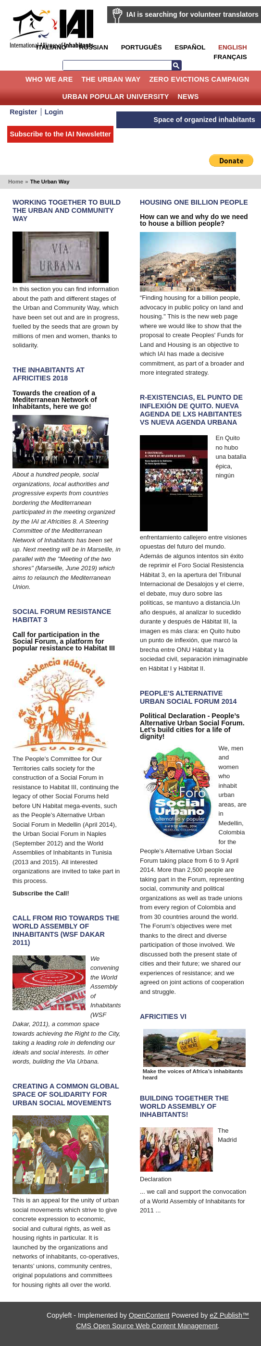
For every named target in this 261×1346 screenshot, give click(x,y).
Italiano (51, 47)
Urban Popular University (115, 96)
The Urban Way (110, 79)
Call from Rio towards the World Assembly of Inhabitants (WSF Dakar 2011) (66, 930)
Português (141, 47)
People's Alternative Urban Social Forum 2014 (188, 697)
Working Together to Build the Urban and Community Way (66, 210)
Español (189, 47)
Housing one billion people (194, 202)
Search (176, 65)
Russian (93, 47)
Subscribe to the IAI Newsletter (60, 134)
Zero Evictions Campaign (199, 79)
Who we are (49, 79)
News (188, 96)
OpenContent (149, 1315)
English (232, 47)
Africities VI (163, 1016)
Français (230, 57)
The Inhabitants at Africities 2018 (48, 374)
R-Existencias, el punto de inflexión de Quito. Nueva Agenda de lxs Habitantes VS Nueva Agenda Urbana (191, 409)
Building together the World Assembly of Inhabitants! (184, 1106)
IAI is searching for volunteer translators (192, 14)
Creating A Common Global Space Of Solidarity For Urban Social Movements (65, 1094)
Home (14, 79)
